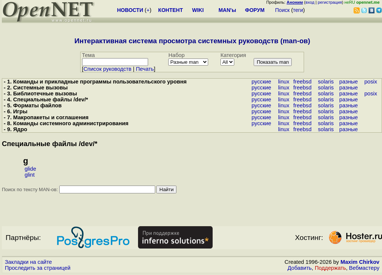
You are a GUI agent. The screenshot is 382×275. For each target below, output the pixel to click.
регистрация (330, 2)
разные (348, 82)
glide (30, 169)
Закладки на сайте (28, 262)
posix (370, 82)
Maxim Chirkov (360, 262)
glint (30, 175)
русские (261, 82)
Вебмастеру (364, 268)
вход (310, 2)
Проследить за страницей (38, 268)
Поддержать (330, 268)
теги (298, 10)
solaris (326, 82)
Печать (145, 69)
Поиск (282, 10)
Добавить (300, 268)
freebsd (302, 82)
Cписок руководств (108, 69)
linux (283, 82)
